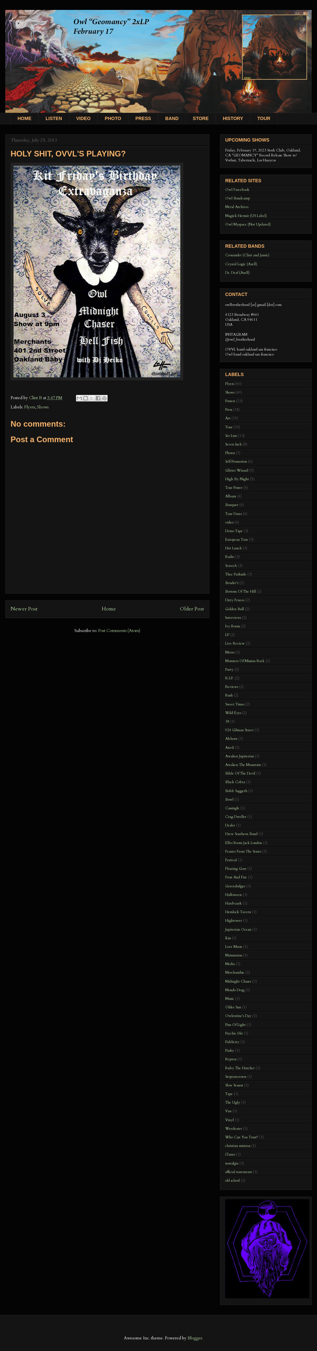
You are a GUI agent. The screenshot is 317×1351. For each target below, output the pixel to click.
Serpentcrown (235, 1076)
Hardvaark (233, 903)
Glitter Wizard (236, 470)
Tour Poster (233, 487)
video (229, 522)
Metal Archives (236, 206)
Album (230, 496)
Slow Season (234, 1085)
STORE (201, 118)
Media (230, 963)
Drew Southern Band (241, 833)
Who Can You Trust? (241, 1137)
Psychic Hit (234, 1033)
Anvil (229, 747)
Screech (231, 565)
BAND (171, 118)
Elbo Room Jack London (243, 842)
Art (227, 418)
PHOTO (113, 118)
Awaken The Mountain (243, 764)
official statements (238, 1171)
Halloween (233, 894)
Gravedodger (235, 886)
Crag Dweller (235, 816)
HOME (24, 118)
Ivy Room (232, 626)
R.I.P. (229, 678)
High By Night (237, 479)
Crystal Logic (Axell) (241, 264)
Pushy (229, 1050)
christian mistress (237, 1145)
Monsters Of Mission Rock (244, 660)
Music (229, 998)
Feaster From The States (243, 851)
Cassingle (232, 808)
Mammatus (233, 955)
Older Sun (233, 1007)
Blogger (195, 1338)
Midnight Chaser (238, 981)
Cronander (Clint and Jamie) (247, 255)
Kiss (228, 938)
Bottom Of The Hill (240, 591)
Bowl (229, 799)
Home (109, 609)
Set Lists (231, 435)
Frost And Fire (236, 877)
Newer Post (24, 609)
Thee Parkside (235, 574)
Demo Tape (234, 530)
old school (232, 1180)
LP (227, 634)
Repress (230, 1059)
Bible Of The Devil (240, 773)
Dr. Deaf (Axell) (237, 272)
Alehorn (231, 738)
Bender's (231, 582)
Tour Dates (233, 513)
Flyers (29, 407)
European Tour (236, 539)
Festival (231, 860)
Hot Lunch (233, 548)
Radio (229, 556)
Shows (43, 407)
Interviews (233, 617)
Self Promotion (236, 461)
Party (229, 669)
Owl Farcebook (237, 189)
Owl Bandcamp (237, 198)
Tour (228, 427)
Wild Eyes (233, 712)
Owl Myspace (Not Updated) (248, 224)
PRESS (143, 118)
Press (228, 409)
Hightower (233, 920)
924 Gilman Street (239, 730)
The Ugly (232, 1102)
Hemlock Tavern (238, 911)
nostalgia (231, 1163)
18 (227, 721)
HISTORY (233, 118)
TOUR (263, 118)
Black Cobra (235, 782)
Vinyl (229, 1120)
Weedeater (233, 1128)
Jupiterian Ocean (238, 929)
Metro (229, 652)
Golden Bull (234, 609)
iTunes (230, 1154)
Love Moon (233, 946)
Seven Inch (233, 444)
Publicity (232, 1041)
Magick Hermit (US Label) (246, 215)
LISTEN (54, 118)
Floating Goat (235, 868)
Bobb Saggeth (236, 790)
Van (228, 1111)
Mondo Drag (234, 990)
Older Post (192, 609)
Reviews (231, 686)
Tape (229, 1093)
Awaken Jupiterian (239, 756)
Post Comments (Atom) (119, 631)
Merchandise (234, 972)
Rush (229, 695)
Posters (230, 401)
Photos (230, 452)
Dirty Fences (234, 600)
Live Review (235, 643)
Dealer (230, 825)
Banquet (231, 504)
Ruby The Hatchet (240, 1068)
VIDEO (83, 118)
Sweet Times (234, 704)
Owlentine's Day (238, 1015)
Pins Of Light (235, 1024)
